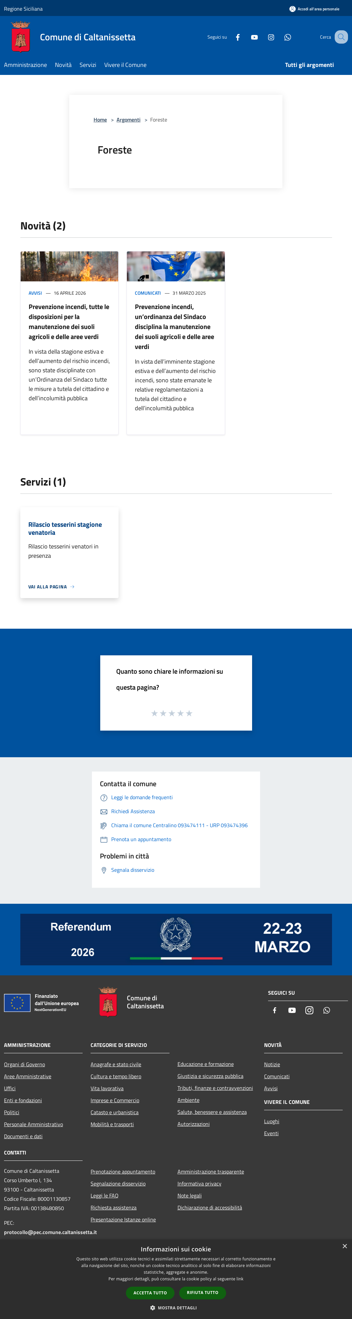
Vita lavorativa (107, 1088)
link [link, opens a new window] (239, 1279)
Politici (11, 1112)
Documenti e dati (23, 1136)
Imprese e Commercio (115, 1100)
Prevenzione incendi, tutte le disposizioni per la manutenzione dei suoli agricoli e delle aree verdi (69, 321)
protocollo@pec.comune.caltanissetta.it (50, 1232)
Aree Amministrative (27, 1076)
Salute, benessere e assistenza (212, 1112)
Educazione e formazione (205, 1064)
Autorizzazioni (193, 1124)
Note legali (189, 1195)
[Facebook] (230, 36)
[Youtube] (247, 36)
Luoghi (271, 1121)
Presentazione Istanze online (123, 1219)
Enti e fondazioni (23, 1100)
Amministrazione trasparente (210, 1171)
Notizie (272, 1064)
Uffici (10, 1088)
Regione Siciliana (23, 9)
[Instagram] (264, 36)
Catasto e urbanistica (115, 1112)
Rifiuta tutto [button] (202, 1292)
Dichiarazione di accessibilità (209, 1207)
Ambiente (188, 1100)
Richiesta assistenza (114, 1207)
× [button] (344, 1246)
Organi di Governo (24, 1064)
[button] (176, 1307)
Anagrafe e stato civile (116, 1064)
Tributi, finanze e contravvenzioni (215, 1088)
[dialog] (176, 1279)
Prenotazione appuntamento (123, 1171)
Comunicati (148, 292)
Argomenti (129, 120)
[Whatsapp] (280, 36)
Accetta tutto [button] (150, 1293)
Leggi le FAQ (105, 1195)
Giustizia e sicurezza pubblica (210, 1076)
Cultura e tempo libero (116, 1076)
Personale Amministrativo (33, 1124)
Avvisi (35, 292)
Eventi (271, 1133)
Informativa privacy (199, 1183)
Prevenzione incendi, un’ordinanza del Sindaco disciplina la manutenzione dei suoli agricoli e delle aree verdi (174, 326)
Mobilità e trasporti (112, 1124)
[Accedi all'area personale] (314, 9)
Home (100, 120)
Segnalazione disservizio (118, 1183)
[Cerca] (340, 37)
